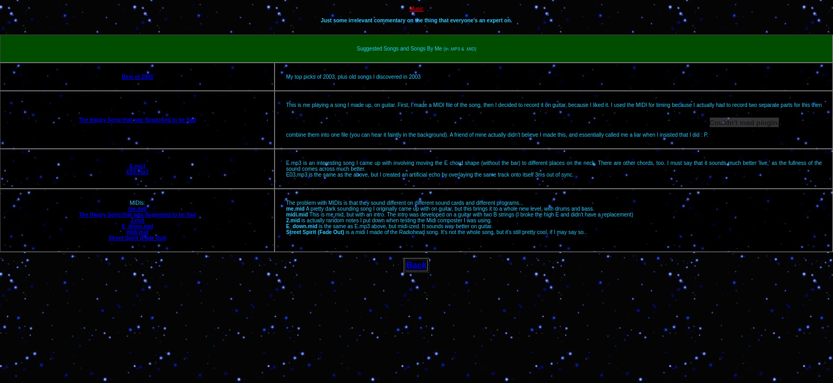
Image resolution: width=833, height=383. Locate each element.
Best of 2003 (137, 77)
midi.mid (137, 232)
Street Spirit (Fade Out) (137, 238)
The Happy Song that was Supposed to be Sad (137, 120)
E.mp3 (138, 166)
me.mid (137, 209)
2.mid (137, 220)
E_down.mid (137, 226)
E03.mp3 (137, 172)
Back (416, 265)
